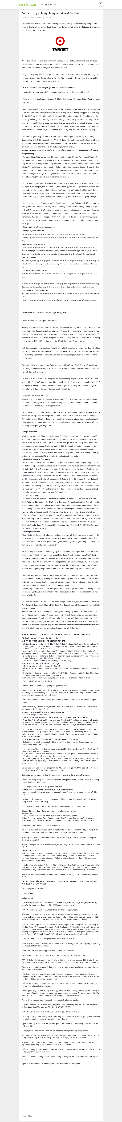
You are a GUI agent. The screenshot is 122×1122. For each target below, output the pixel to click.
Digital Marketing (50, 4)
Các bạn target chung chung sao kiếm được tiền (50, 13)
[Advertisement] (61, 1090)
